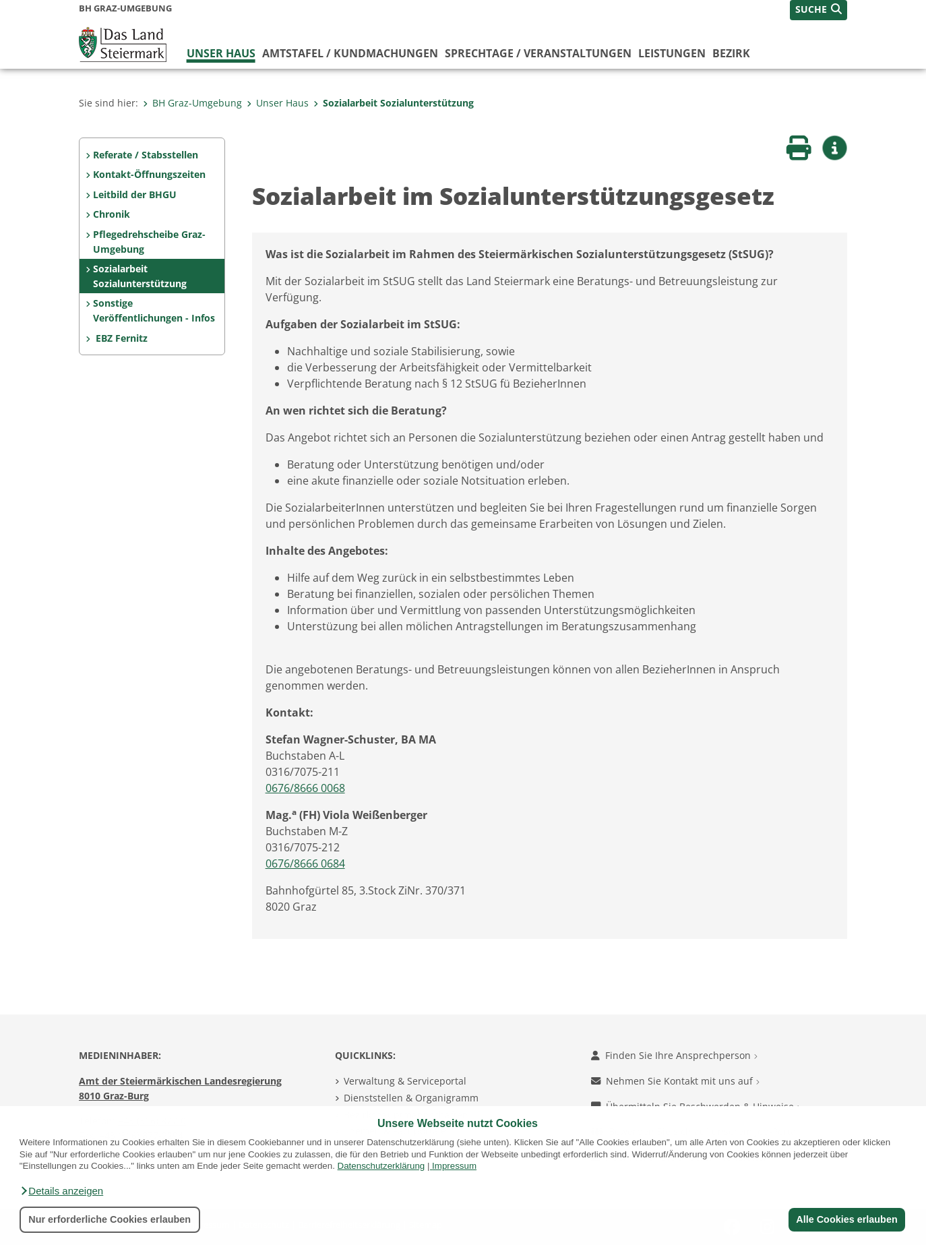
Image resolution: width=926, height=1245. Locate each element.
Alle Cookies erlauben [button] (846, 1219)
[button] (61, 1191)
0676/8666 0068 (305, 788)
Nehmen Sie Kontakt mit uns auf (675, 1080)
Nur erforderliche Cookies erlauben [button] (109, 1219)
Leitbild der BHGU (135, 194)
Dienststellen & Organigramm (411, 1097)
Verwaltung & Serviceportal (405, 1080)
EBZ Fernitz (120, 338)
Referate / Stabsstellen (145, 154)
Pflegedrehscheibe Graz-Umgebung (149, 241)
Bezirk (731, 53)
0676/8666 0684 (305, 863)
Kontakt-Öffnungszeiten (149, 174)
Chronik (111, 214)
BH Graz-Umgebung (192, 102)
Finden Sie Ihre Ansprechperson (674, 1055)
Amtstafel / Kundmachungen (350, 53)
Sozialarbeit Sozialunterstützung (393, 102)
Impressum (454, 1166)
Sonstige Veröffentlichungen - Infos (154, 310)
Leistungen (672, 53)
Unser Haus (221, 53)
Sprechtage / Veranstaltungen (538, 53)
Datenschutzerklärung (381, 1166)
